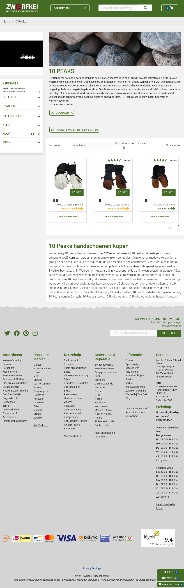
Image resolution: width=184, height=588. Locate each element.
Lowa (36, 372)
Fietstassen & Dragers (15, 420)
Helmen (99, 398)
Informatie (133, 355)
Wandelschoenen (12, 375)
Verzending (131, 371)
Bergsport (8, 367)
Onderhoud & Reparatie (105, 357)
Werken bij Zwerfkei (136, 394)
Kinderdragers (72, 424)
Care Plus (38, 402)
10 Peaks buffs (117, 288)
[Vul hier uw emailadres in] (133, 333)
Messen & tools (103, 410)
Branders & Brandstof (76, 383)
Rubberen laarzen (104, 425)
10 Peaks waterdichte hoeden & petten (152, 296)
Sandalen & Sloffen (13, 379)
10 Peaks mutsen (120, 292)
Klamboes (69, 428)
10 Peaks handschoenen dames (148, 288)
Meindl (37, 364)
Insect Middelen (11, 409)
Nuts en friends (103, 413)
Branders (100, 379)
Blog (127, 398)
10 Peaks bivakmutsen (92, 288)
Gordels (99, 391)
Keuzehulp (72, 355)
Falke (36, 406)
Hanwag (38, 398)
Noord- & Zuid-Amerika (15, 390)
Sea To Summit (41, 383)
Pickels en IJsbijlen (105, 421)
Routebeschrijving (135, 375)
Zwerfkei (38, 417)
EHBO (67, 390)
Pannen (99, 417)
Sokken (7, 364)
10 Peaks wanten (116, 296)
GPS (97, 395)
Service (129, 379)
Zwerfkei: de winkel (135, 390)
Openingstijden (133, 364)
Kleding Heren (10, 371)
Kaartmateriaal (72, 413)
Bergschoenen (11, 386)
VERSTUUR (169, 333)
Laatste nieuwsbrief (136, 408)
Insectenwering (72, 409)
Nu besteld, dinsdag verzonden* (167, 416)
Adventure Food (42, 368)
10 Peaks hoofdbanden (93, 292)
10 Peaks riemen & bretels (65, 296)
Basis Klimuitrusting (75, 367)
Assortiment (70, 8)
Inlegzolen (69, 405)
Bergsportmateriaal (105, 372)
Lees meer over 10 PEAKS (61, 104)
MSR (36, 376)
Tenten (6, 405)
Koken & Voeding (12, 360)
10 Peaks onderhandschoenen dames (156, 292)
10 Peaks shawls (93, 296)
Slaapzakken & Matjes (15, 383)
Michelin (38, 410)
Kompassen (101, 406)
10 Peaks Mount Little (117, 204)
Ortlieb (37, 413)
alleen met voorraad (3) (134, 145)
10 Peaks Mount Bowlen (69, 204)
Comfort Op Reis (12, 394)
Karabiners (101, 402)
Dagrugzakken (72, 386)
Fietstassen (70, 394)
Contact (129, 360)
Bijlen (67, 379)
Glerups (37, 379)
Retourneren (132, 367)
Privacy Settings (92, 568)
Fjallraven (38, 395)
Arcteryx (38, 387)
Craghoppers (40, 391)
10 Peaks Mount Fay (163, 204)
